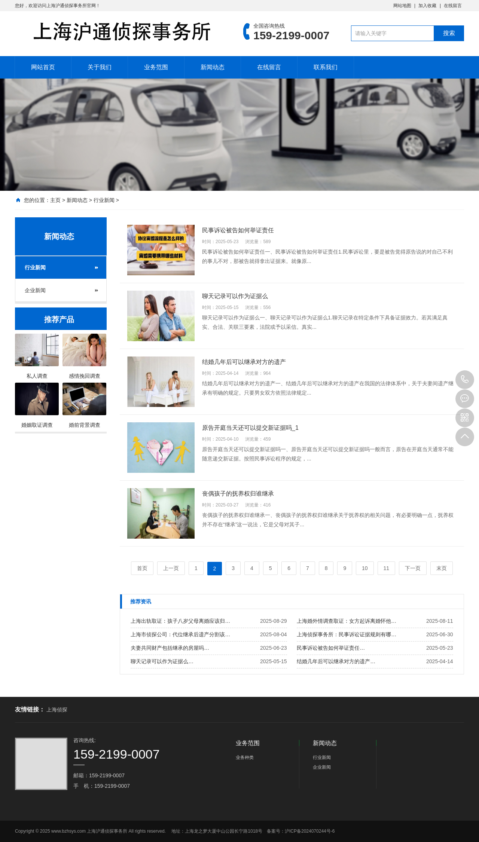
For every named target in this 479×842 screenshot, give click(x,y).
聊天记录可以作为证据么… (162, 661)
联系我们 (326, 67)
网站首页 (43, 67)
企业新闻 (35, 290)
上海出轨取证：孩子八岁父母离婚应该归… (180, 621)
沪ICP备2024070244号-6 (310, 831)
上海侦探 (56, 710)
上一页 (171, 568)
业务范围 (156, 67)
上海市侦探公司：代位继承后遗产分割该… (180, 634)
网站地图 (402, 5)
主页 (55, 200)
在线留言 (453, 5)
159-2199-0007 (464, 379)
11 (387, 568)
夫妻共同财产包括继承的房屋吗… (170, 648)
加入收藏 (427, 5)
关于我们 (100, 67)
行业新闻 (104, 200)
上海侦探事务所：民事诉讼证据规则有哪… (346, 634)
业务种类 (245, 757)
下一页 (413, 568)
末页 (441, 568)
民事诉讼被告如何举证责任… (331, 648)
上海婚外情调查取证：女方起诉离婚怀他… (346, 621)
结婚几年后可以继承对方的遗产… (336, 661)
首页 (142, 568)
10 (365, 568)
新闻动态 (213, 67)
